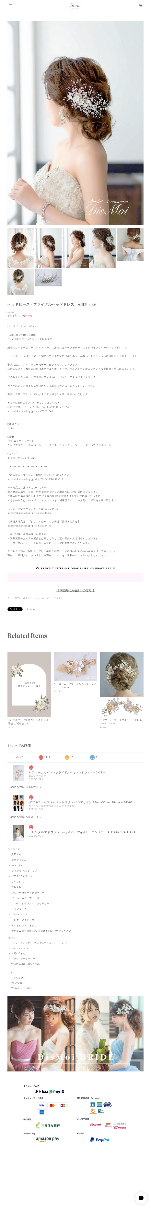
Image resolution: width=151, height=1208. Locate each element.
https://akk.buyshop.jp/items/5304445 (29, 525)
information (20, 948)
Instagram (18, 978)
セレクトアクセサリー (24, 920)
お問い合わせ (18, 953)
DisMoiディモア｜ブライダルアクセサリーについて (39, 943)
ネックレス (17, 882)
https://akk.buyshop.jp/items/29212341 (30, 411)
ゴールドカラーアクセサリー (27, 898)
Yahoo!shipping (21, 988)
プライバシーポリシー (23, 958)
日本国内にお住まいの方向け (75, 590)
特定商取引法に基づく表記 (25, 963)
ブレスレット (19, 887)
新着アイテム (19, 860)
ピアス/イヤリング (22, 876)
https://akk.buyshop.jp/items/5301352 (29, 513)
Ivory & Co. (19, 914)
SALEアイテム (20, 865)
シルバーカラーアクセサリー (27, 893)
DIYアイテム (19, 909)
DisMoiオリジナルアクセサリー (30, 903)
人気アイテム (19, 854)
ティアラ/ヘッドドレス (24, 871)
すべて (20, 757)
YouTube (16, 983)
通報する (31, 609)
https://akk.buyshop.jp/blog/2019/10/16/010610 (35, 479)
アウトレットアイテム (24, 925)
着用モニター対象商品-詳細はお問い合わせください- (41, 931)
